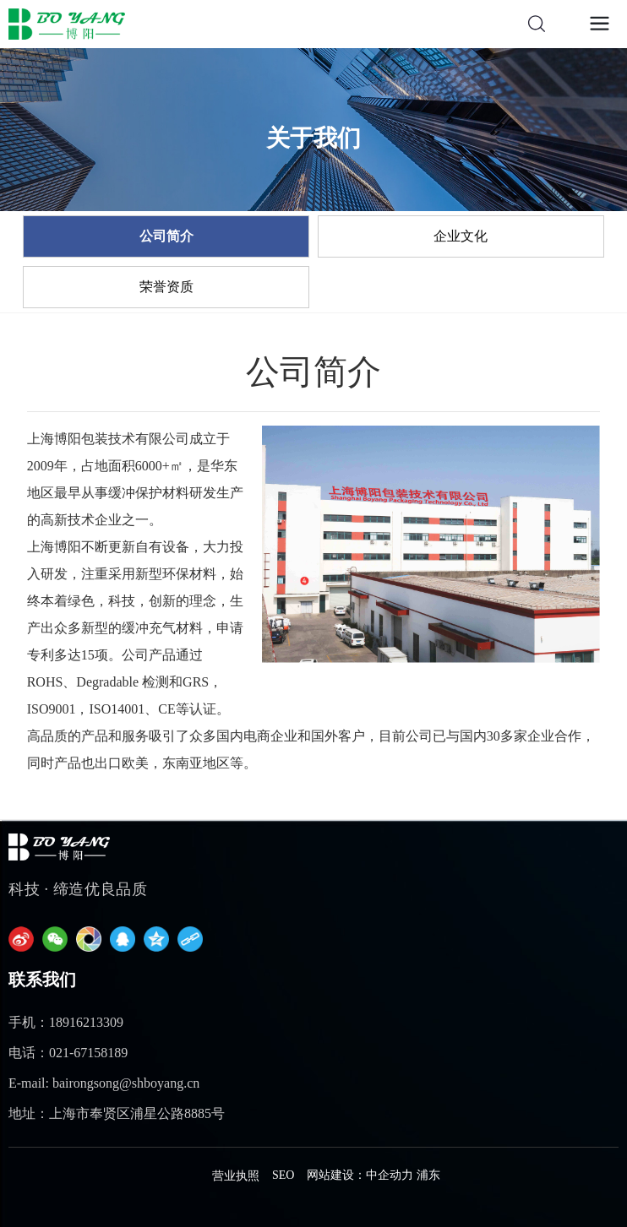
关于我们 (313, 138)
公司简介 (166, 236)
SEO (283, 1175)
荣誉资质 (166, 287)
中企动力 (389, 1175)
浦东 (428, 1175)
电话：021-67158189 (68, 1052)
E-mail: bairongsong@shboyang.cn (103, 1083)
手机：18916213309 (65, 1022)
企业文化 (460, 236)
